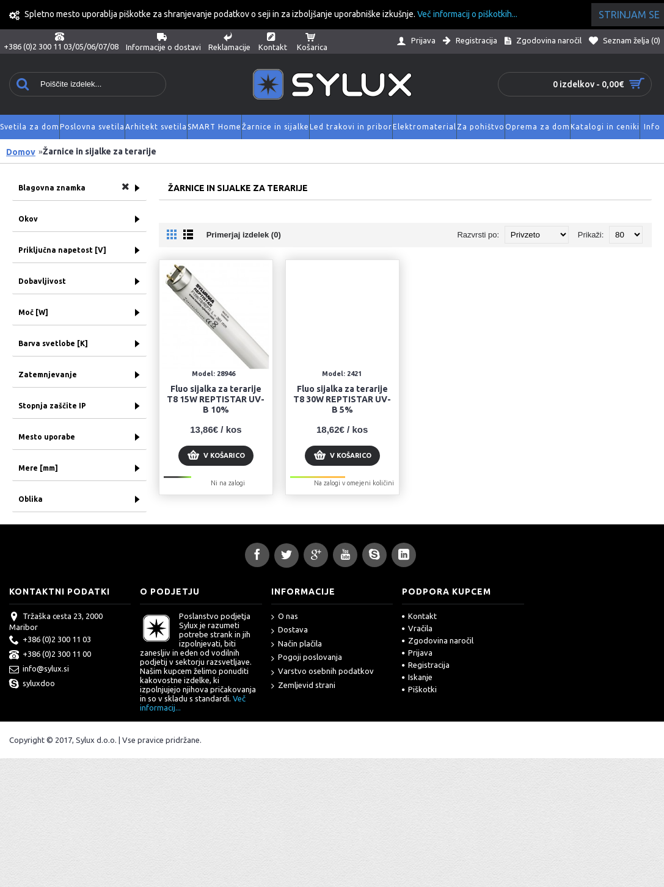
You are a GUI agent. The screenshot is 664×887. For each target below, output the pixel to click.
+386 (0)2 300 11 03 (50, 640)
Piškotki (419, 689)
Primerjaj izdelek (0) (243, 234)
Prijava (417, 652)
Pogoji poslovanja (306, 658)
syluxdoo (32, 684)
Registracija (426, 665)
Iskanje (417, 677)
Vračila (417, 628)
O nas (284, 617)
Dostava (289, 630)
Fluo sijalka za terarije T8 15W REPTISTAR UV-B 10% (216, 399)
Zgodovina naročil (437, 640)
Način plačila (296, 644)
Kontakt (419, 616)
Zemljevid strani (303, 686)
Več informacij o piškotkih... (467, 14)
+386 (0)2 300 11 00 (50, 655)
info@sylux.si (39, 669)
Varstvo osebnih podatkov (322, 672)
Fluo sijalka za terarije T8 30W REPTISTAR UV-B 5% (342, 399)
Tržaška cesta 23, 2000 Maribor (56, 621)
